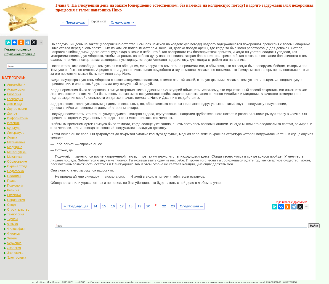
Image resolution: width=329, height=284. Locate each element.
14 (95, 206)
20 (148, 206)
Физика (12, 224)
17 (122, 206)
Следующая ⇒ (122, 22)
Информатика (17, 118)
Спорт (11, 204)
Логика (12, 137)
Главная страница (17, 49)
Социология (16, 200)
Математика (16, 142)
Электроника (16, 257)
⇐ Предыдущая (74, 22)
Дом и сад (14, 104)
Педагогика (15, 171)
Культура (13, 128)
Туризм (12, 219)
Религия (13, 190)
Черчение (14, 243)
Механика (14, 156)
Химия (12, 238)
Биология (14, 94)
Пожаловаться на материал (280, 282)
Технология (15, 214)
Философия (15, 228)
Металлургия (17, 152)
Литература (15, 132)
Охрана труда (17, 166)
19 (139, 206)
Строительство (18, 209)
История (13, 123)
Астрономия (16, 89)
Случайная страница (19, 54)
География (15, 99)
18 (131, 206)
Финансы (14, 233)
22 (164, 206)
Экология (14, 248)
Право (11, 180)
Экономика (15, 253)
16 (113, 206)
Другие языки (17, 108)
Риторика (14, 195)
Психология (15, 185)
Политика (14, 176)
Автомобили (16, 84)
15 (104, 206)
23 (173, 206)
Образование (17, 161)
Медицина (14, 147)
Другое (12, 113)
